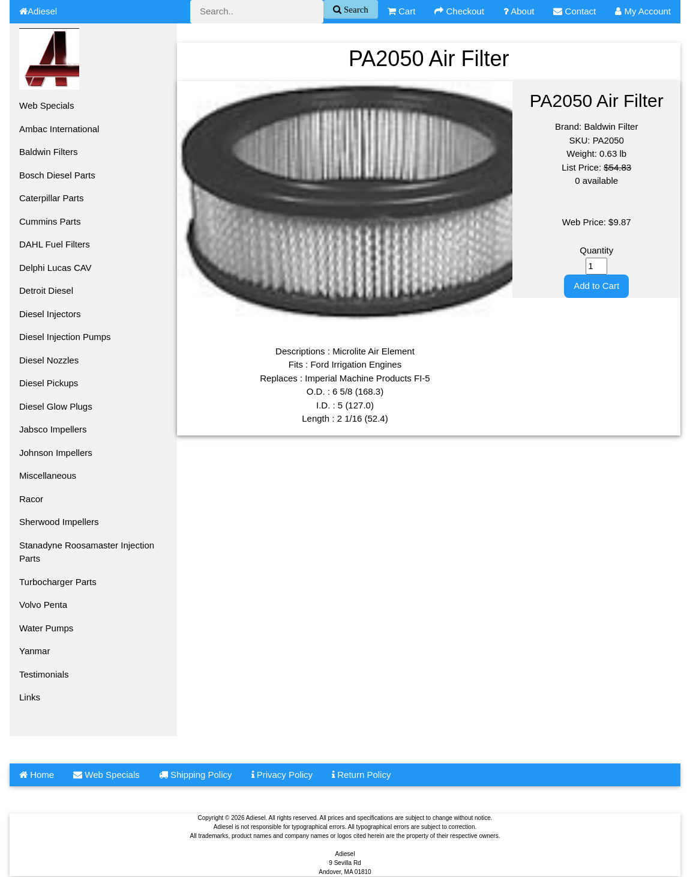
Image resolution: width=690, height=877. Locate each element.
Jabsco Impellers (53, 429)
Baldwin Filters (48, 152)
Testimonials (44, 674)
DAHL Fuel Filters (54, 244)
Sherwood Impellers (59, 522)
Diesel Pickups (48, 383)
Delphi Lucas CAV (55, 267)
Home (36, 774)
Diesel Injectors (50, 314)
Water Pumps (46, 628)
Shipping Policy (195, 774)
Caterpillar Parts (51, 198)
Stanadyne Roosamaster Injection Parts (86, 552)
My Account (643, 11)
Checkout (459, 11)
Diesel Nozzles (49, 360)
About (519, 11)
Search (354, 9)
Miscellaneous (47, 475)
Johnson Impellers (55, 453)
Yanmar (34, 651)
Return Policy (361, 774)
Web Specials (46, 105)
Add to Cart (596, 286)
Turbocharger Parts (58, 582)
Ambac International (59, 129)
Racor (31, 499)
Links (29, 697)
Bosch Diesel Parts (57, 175)
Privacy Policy (282, 774)
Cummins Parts (50, 221)
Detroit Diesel (46, 290)
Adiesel (38, 11)
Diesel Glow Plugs (55, 406)
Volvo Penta (43, 604)
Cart (402, 11)
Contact (574, 11)
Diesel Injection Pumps (65, 337)
